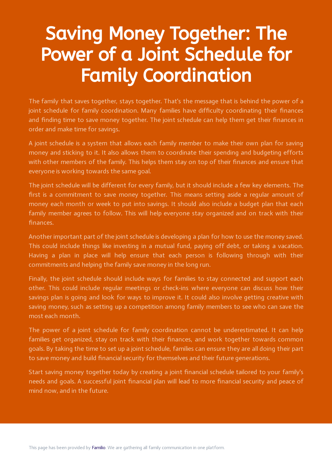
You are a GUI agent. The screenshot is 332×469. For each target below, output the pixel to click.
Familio (99, 447)
